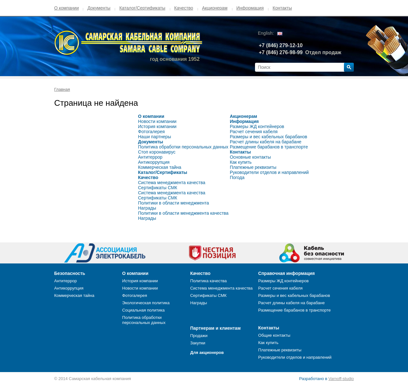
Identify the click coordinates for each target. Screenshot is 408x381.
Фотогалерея (151, 131)
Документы (98, 8)
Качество (183, 8)
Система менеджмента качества (171, 182)
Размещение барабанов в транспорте (269, 146)
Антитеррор (150, 157)
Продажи (199, 335)
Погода (237, 177)
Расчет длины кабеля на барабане (266, 141)
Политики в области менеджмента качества (183, 213)
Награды (147, 208)
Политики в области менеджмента (173, 202)
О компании (66, 8)
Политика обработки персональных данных (183, 146)
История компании (157, 126)
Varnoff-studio (341, 378)
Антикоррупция (154, 162)
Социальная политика (143, 310)
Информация (250, 8)
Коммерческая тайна (159, 167)
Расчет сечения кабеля (254, 131)
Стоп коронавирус (157, 152)
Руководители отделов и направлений (269, 172)
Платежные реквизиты (253, 167)
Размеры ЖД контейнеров (257, 126)
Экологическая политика (146, 302)
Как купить (240, 162)
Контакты (282, 8)
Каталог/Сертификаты (142, 8)
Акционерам (215, 8)
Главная (62, 89)
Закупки (197, 343)
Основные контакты (250, 157)
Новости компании (157, 121)
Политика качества (208, 280)
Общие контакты (274, 335)
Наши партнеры (154, 136)
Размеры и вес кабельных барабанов (268, 136)
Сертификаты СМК (157, 187)
